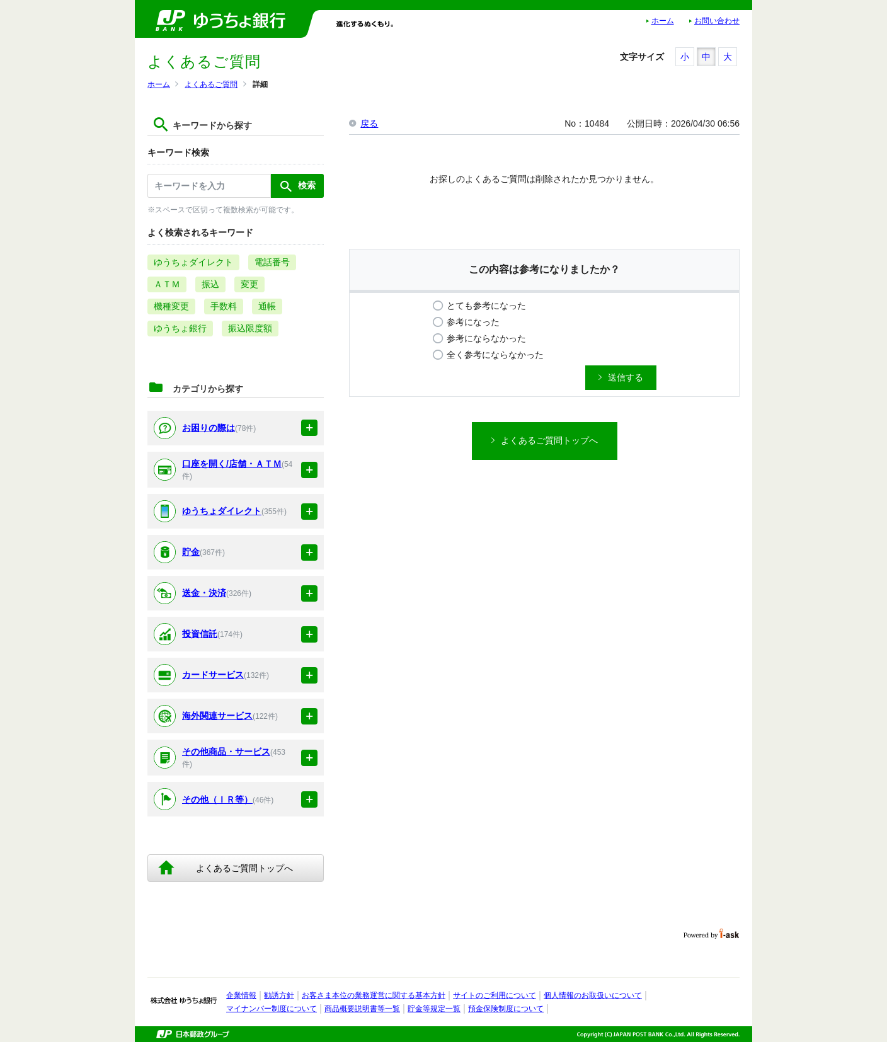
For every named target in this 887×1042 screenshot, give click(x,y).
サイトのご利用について (494, 995)
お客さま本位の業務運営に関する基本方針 (373, 995)
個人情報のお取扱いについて (593, 995)
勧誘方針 (279, 995)
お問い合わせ (717, 20)
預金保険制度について (506, 1008)
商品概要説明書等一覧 (362, 1008)
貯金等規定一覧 (434, 1008)
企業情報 (241, 995)
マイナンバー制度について (271, 1008)
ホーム (662, 20)
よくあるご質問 (211, 84)
